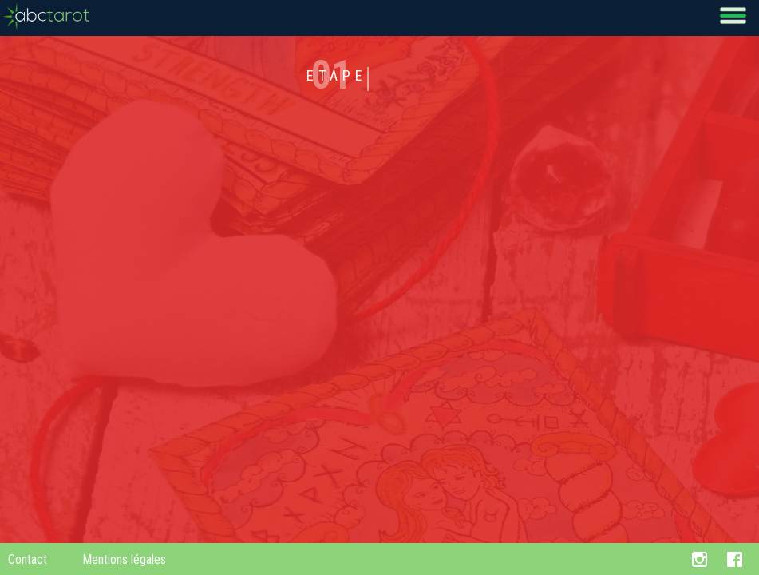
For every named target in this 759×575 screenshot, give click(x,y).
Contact (27, 559)
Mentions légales (124, 559)
